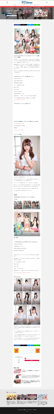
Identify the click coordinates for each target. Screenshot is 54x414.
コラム (21, 4)
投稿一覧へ (32, 360)
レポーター (31, 4)
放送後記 (24, 4)
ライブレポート (18, 4)
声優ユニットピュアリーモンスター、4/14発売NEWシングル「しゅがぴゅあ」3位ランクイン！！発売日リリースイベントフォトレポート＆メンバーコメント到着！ (11, 403)
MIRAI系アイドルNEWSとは (36, 4)
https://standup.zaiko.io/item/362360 (19, 99)
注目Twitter (27, 4)
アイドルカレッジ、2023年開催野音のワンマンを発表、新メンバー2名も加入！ (30, 371)
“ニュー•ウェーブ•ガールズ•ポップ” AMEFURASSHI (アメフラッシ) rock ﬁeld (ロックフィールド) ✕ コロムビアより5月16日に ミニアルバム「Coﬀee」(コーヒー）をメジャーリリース (30, 376)
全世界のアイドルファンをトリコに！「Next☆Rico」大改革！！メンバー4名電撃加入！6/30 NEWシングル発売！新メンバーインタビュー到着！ (22, 402)
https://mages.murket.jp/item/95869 (19, 123)
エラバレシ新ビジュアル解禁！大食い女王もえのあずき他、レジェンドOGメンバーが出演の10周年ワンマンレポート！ (32, 402)
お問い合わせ (34, 409)
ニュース (15, 4)
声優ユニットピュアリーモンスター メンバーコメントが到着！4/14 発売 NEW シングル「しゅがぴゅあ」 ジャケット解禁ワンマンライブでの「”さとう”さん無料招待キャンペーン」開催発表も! (42, 403)
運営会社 (24, 409)
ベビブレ (15, 15)
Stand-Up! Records (20, 409)
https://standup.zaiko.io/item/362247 (25, 272)
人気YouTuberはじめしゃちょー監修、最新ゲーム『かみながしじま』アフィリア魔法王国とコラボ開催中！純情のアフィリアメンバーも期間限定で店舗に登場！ (30, 381)
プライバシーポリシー (29, 409)
